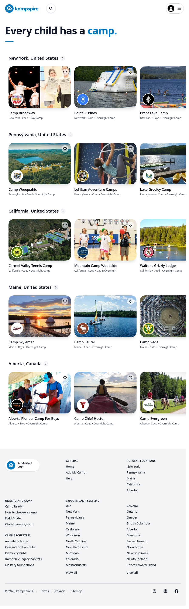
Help (69, 478)
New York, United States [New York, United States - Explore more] (36, 58)
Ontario (132, 511)
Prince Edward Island (141, 565)
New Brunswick (137, 553)
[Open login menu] (175, 8)
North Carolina (76, 541)
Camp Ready (14, 506)
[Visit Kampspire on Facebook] (176, 591)
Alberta (132, 490)
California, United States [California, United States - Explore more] (37, 211)
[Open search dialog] (51, 8)
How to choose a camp (21, 512)
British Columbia (138, 523)
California (133, 484)
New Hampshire (77, 547)
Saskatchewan (137, 541)
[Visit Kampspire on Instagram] (154, 591)
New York (133, 466)
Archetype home (16, 541)
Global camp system (19, 524)
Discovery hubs (15, 553)
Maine (131, 478)
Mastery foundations (19, 565)
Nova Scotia (135, 547)
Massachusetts (76, 565)
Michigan (72, 553)
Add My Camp (75, 472)
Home (70, 466)
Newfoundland (137, 559)
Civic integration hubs (20, 547)
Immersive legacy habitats (23, 559)
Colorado (72, 559)
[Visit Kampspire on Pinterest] (165, 591)
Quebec (132, 517)
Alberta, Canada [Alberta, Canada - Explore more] (28, 364)
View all (71, 573)
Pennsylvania (136, 472)
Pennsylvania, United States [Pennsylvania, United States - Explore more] (40, 134)
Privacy (60, 591)
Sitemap (76, 591)
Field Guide (13, 518)
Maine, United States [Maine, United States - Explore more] (33, 287)
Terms (44, 591)
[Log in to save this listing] (65, 72)
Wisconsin (73, 535)
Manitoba (133, 535)
